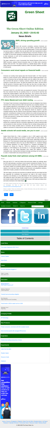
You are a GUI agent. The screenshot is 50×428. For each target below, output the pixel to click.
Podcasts (5, 422)
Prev (6, 194)
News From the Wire (28, 421)
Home (2, 202)
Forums (8, 202)
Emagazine (14, 421)
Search (46, 206)
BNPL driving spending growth (28, 40)
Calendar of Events (13, 422)
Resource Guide (32, 202)
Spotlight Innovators (6, 206)
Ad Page (40, 202)
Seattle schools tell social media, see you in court (20, 130)
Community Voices (24, 422)
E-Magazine (23, 202)
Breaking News (38, 421)
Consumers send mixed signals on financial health (20, 70)
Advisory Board (42, 422)
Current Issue (25, 228)
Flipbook (20, 421)
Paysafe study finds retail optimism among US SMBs (21, 156)
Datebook (15, 202)
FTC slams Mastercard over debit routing (17, 100)
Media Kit (15, 206)
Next (11, 194)
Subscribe (4, 200)
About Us (22, 206)
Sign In (46, 200)
